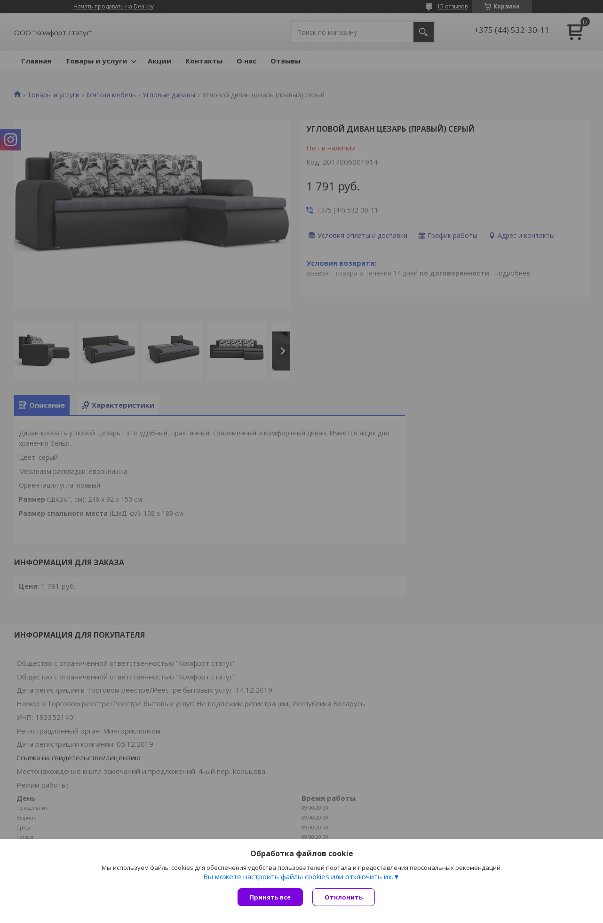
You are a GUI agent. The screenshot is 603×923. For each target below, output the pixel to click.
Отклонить (344, 897)
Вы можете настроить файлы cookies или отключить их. (298, 876)
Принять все (270, 897)
